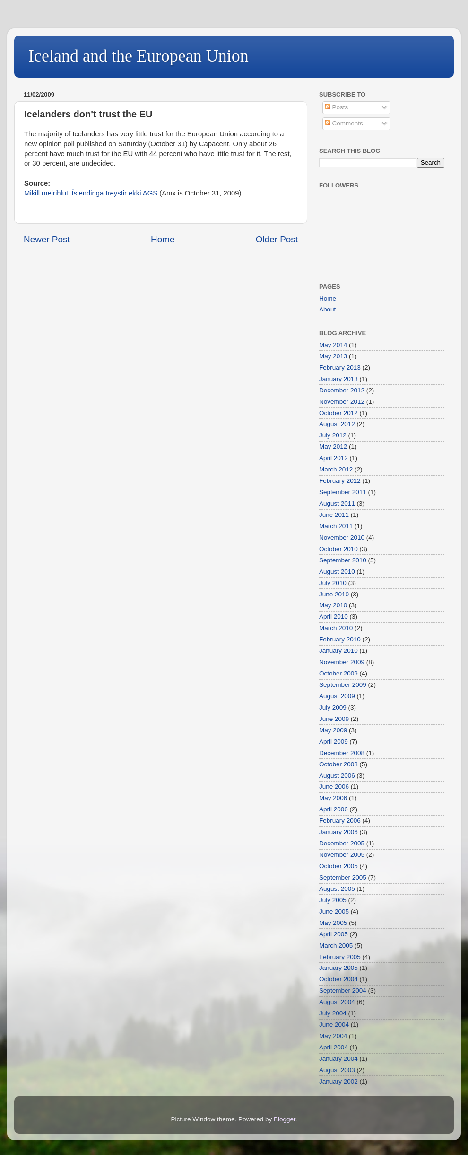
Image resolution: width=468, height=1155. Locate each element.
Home (162, 239)
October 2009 (338, 673)
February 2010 (340, 639)
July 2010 (333, 582)
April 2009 (333, 741)
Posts (336, 107)
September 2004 (342, 990)
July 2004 (333, 1013)
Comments (344, 123)
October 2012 (338, 413)
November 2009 (341, 662)
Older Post (277, 239)
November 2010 (341, 537)
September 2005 (342, 877)
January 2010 (338, 650)
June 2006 (334, 786)
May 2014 (333, 344)
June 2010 (334, 594)
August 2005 (337, 888)
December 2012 (341, 390)
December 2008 (341, 752)
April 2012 (333, 458)
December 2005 (341, 843)
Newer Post (47, 239)
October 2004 (338, 979)
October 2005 (338, 866)
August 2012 (337, 423)
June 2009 (334, 718)
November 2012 (341, 401)
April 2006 (333, 809)
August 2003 (337, 1070)
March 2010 (336, 627)
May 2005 (333, 922)
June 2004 (334, 1024)
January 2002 (338, 1081)
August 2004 (337, 1001)
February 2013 (340, 367)
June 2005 (334, 911)
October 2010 (338, 548)
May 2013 (333, 356)
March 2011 (336, 526)
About (327, 309)
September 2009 (342, 684)
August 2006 (337, 775)
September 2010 (342, 560)
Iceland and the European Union (138, 55)
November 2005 (341, 854)
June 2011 (334, 514)
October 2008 (338, 764)
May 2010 (333, 605)
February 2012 (340, 480)
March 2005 (336, 945)
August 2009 (337, 696)
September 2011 (342, 492)
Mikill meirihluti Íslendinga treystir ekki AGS (90, 193)
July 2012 (333, 435)
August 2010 (337, 571)
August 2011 (337, 503)
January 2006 (338, 831)
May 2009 (333, 730)
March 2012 (336, 469)
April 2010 (333, 616)
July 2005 (333, 900)
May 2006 (333, 797)
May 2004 (333, 1036)
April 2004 (333, 1047)
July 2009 (333, 707)
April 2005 (333, 934)
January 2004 (338, 1058)
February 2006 (340, 820)
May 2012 (333, 446)
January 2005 (338, 967)
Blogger (284, 1119)
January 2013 (338, 378)
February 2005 (340, 956)
